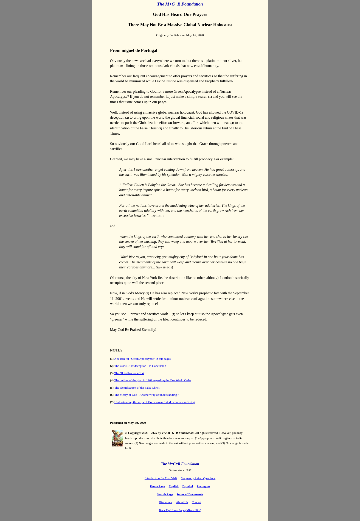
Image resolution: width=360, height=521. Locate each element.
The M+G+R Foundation (180, 464)
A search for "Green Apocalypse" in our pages (142, 358)
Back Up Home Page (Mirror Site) (180, 510)
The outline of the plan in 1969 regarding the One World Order (152, 380)
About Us (182, 502)
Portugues (203, 486)
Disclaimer (165, 502)
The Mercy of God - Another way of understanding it (146, 394)
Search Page (165, 494)
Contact (196, 502)
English (174, 486)
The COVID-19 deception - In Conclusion (140, 366)
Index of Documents (190, 494)
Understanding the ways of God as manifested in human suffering (154, 402)
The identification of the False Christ (137, 387)
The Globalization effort (129, 373)
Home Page (157, 486)
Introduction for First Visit (161, 478)
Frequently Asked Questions (198, 478)
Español (187, 486)
